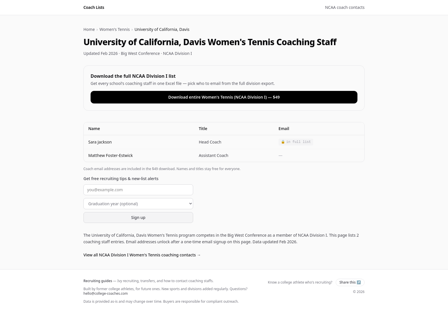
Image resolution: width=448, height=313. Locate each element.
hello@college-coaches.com (105, 293)
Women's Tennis (114, 29)
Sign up (138, 217)
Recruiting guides (97, 280)
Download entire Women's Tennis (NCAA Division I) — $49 (224, 97)
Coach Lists (93, 7)
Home (89, 29)
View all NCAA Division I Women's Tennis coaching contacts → (142, 255)
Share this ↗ (350, 282)
